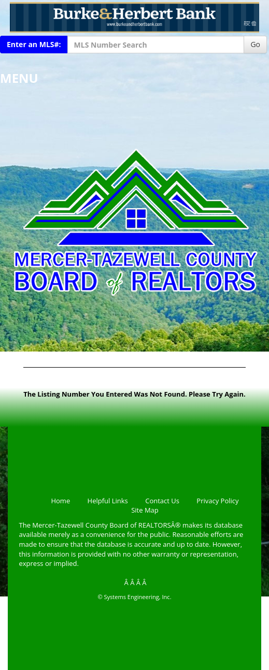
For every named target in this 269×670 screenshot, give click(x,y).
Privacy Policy (217, 500)
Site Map (145, 510)
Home (60, 500)
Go (255, 44)
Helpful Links (108, 500)
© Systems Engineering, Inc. (134, 597)
